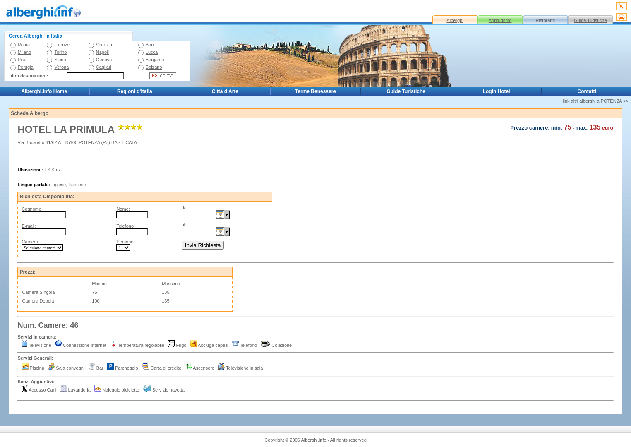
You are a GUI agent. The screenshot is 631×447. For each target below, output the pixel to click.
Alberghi (454, 20)
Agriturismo (500, 20)
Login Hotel (496, 91)
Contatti (587, 91)
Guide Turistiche (590, 20)
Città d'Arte (225, 91)
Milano (24, 52)
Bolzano (154, 67)
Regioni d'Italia (134, 91)
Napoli (102, 52)
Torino (60, 52)
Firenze (62, 44)
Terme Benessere (315, 91)
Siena (60, 59)
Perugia (26, 67)
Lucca (152, 52)
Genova (104, 59)
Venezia (104, 44)
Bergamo (155, 59)
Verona (61, 67)
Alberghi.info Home (44, 91)
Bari (150, 44)
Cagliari (103, 67)
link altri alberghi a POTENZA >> (596, 101)
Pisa (22, 59)
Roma (24, 44)
